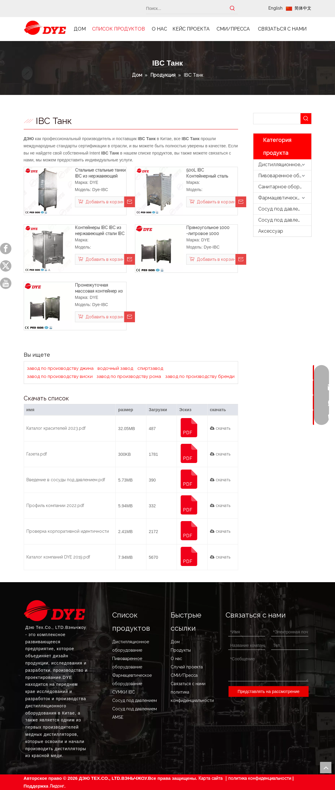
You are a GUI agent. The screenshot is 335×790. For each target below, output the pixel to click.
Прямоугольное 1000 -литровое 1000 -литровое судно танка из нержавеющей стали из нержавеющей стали (209, 231)
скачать (220, 428)
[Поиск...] (186, 8)
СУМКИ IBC (123, 692)
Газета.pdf (36, 454)
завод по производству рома (129, 376)
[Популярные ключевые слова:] (232, 8)
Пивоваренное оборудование (284, 175)
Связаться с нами (188, 683)
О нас (176, 658)
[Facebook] (5, 248)
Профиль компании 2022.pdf (55, 505)
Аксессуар (270, 231)
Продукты (181, 650)
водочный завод (115, 368)
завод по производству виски (60, 376)
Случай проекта (187, 667)
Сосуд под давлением (283, 209)
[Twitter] (5, 266)
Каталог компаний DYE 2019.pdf (58, 557)
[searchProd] (277, 118)
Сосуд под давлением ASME (284, 220)
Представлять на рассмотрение (268, 691)
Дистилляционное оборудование (284, 164)
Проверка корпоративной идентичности (67, 531)
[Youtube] (5, 283)
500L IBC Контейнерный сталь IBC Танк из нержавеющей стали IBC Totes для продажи (209, 173)
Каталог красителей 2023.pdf (55, 428)
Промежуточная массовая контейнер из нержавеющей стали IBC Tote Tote (99, 288)
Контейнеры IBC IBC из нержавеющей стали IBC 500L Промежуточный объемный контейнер (99, 231)
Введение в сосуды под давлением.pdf (65, 479)
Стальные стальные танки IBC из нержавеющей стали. (100, 173)
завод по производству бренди (200, 376)
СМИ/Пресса (184, 675)
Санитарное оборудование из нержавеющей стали (284, 187)
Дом (175, 641)
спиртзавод (150, 368)
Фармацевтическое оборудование (284, 198)
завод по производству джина (60, 368)
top (325, 767)
